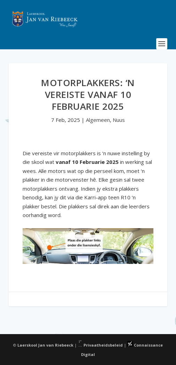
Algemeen (98, 119)
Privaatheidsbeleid (100, 345)
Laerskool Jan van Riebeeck (45, 345)
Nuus (119, 119)
